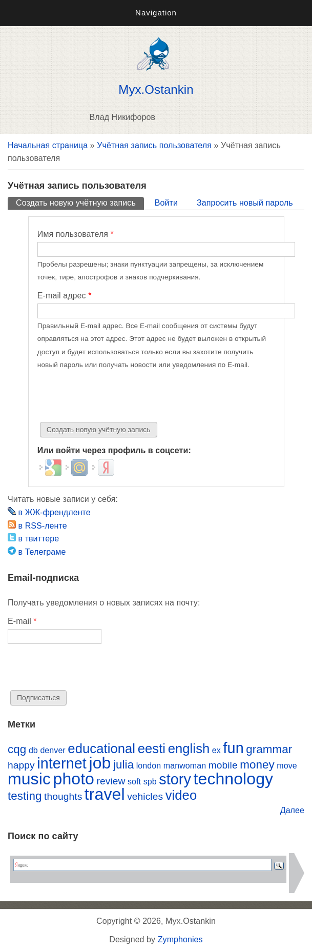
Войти (166, 202)
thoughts (63, 796)
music (29, 779)
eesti (151, 748)
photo (73, 779)
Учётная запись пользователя (154, 145)
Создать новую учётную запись (80, 202)
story (175, 779)
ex (216, 750)
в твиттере (33, 538)
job (100, 763)
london (148, 765)
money (257, 764)
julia (123, 764)
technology (234, 779)
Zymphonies (180, 939)
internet (62, 763)
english (189, 748)
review (111, 781)
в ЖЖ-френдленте (49, 512)
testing (25, 796)
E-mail (22, 621)
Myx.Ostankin (155, 90)
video (181, 795)
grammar (269, 749)
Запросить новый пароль (245, 202)
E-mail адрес (64, 295)
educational (101, 748)
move (287, 765)
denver (52, 750)
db (33, 750)
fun (233, 748)
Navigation (156, 12)
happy (21, 765)
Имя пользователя (75, 234)
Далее (292, 810)
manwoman (184, 765)
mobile (223, 765)
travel (105, 794)
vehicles (145, 796)
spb (150, 781)
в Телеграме (37, 552)
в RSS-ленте (37, 525)
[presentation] (115, 397)
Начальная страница (48, 145)
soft (134, 781)
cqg (17, 749)
